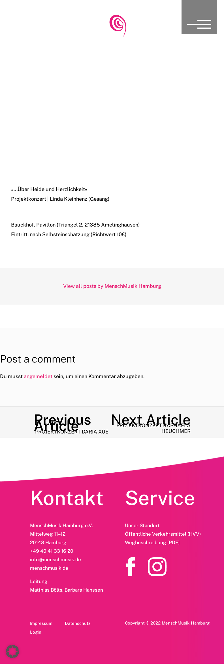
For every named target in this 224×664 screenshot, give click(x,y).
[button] (12, 651)
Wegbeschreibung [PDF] (152, 542)
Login (35, 632)
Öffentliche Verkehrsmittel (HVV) (163, 534)
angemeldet (38, 376)
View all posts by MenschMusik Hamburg (112, 286)
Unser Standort (142, 525)
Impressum (41, 623)
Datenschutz (77, 623)
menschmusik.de (49, 568)
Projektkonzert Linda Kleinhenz (112, 130)
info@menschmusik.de (55, 559)
